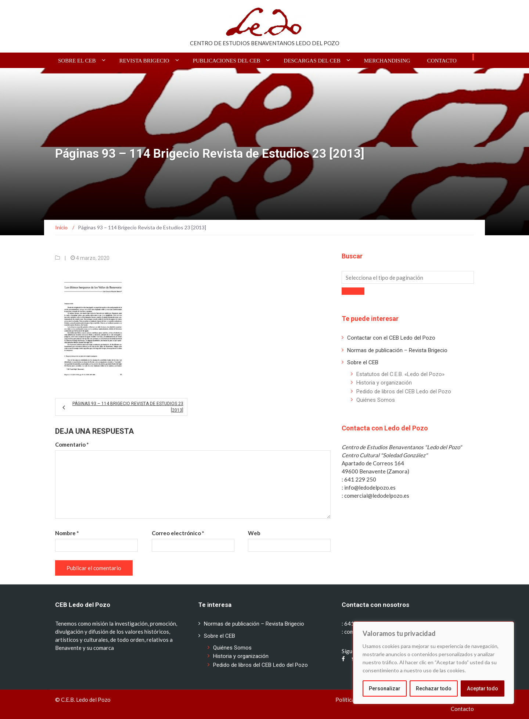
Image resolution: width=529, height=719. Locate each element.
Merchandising (387, 61)
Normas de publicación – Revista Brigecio (397, 350)
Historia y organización (384, 382)
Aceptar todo (482, 688)
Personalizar (384, 688)
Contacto (442, 61)
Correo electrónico (178, 533)
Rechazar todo (433, 688)
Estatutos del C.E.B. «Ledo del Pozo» (400, 374)
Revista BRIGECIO (144, 61)
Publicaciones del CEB (226, 61)
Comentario (72, 444)
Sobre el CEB (77, 61)
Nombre (67, 533)
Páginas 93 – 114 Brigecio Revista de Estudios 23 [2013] (127, 407)
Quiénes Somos (375, 400)
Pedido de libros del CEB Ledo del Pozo (403, 391)
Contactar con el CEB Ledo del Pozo (391, 338)
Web (254, 533)
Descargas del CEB (312, 61)
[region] (433, 662)
